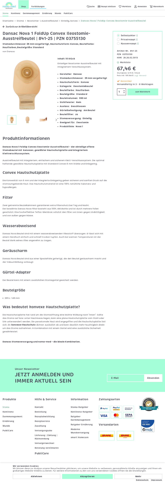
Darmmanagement (31, 13)
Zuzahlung (40, 426)
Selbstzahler (126, 35)
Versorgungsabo (43, 430)
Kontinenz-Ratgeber (82, 412)
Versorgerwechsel (44, 443)
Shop (23, 6)
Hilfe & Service (45, 399)
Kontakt (39, 407)
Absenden (153, 378)
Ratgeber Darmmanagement (81, 418)
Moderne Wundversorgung (80, 431)
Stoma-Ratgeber (79, 407)
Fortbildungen (38, 6)
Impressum (156, 480)
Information (79, 399)
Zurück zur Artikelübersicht (20, 26)
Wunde (58, 13)
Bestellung (40, 412)
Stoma (5, 13)
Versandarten (108, 424)
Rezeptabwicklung (45, 416)
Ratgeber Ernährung (82, 424)
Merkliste (124, 62)
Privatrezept (126, 39)
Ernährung (47, 13)
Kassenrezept (126, 43)
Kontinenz (15, 13)
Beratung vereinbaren (47, 448)
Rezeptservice (42, 421)
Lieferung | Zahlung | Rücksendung (46, 437)
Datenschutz (142, 480)
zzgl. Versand (140, 75)
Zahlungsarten (109, 399)
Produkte (9, 399)
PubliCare (68, 13)
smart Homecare (80, 437)
